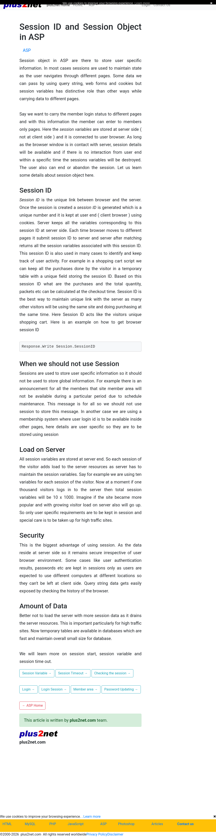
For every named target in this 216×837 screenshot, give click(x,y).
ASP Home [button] (32, 705)
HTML (7, 824)
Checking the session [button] (112, 673)
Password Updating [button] (121, 689)
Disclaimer (115, 834)
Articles (157, 824)
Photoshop (126, 824)
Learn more (92, 816)
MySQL (30, 824)
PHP (52, 824)
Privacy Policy (96, 834)
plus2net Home (58, 5)
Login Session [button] (54, 689)
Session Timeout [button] (73, 673)
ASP (103, 824)
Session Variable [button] (36, 673)
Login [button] (28, 689)
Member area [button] (85, 689)
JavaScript (75, 824)
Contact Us (162, 5)
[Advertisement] (80, 775)
